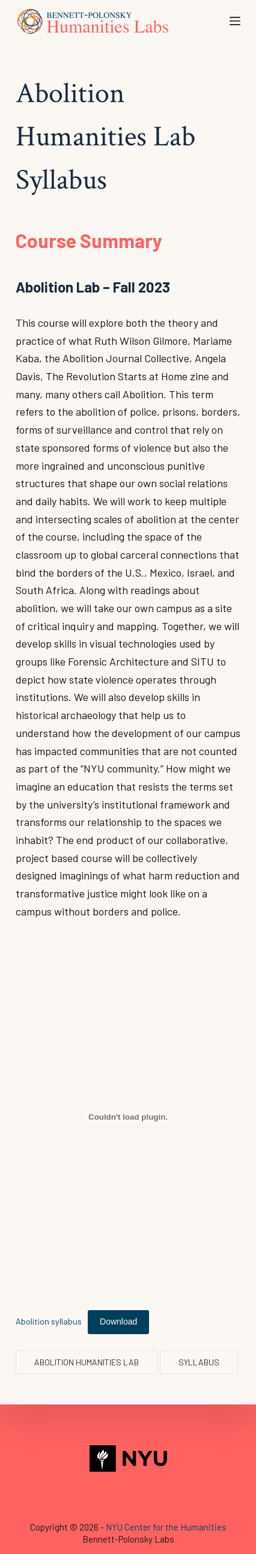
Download (118, 1321)
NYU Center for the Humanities (166, 1527)
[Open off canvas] (235, 21)
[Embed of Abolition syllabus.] (128, 1116)
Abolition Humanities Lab (86, 1362)
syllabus (198, 1362)
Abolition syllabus (49, 1321)
